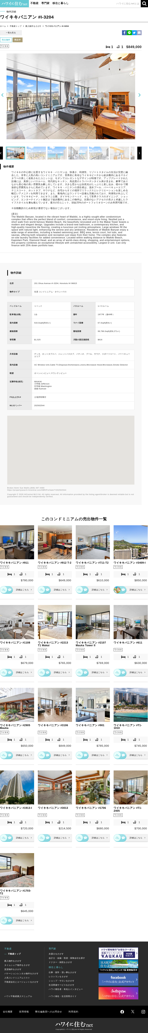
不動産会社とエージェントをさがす (21, 982)
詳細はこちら (22, 590)
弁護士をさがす (56, 954)
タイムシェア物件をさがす (17, 965)
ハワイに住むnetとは (127, 3)
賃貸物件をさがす (12, 969)
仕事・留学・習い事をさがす (62, 972)
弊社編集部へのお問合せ (48, 1011)
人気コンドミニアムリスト (17, 978)
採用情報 (24, 1011)
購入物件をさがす (33, 26)
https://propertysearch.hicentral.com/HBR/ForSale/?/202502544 (36, 490)
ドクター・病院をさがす (60, 962)
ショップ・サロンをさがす (61, 981)
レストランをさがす (58, 976)
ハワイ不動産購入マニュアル (18, 996)
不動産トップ (16, 26)
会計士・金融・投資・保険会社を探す (67, 958)
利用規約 (73, 1011)
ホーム (3, 26)
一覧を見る (11, 33)
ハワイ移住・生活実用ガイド (62, 996)
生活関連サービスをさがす (61, 985)
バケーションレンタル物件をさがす (21, 973)
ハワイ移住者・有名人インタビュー (66, 989)
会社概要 (8, 1011)
